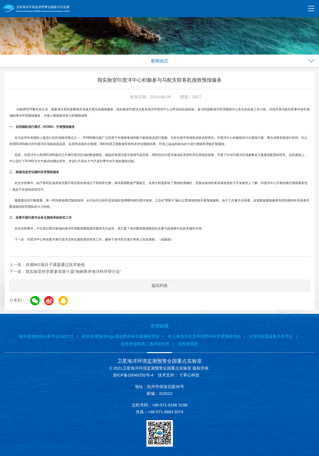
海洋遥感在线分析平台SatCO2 (46, 336)
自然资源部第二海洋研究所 (145, 344)
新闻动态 (159, 60)
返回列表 (159, 285)
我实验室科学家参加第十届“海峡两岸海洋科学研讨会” (73, 271)
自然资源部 (188, 344)
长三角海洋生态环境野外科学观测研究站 (204, 336)
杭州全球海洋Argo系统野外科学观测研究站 (120, 336)
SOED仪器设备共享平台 (271, 336)
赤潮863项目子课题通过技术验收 (55, 264)
